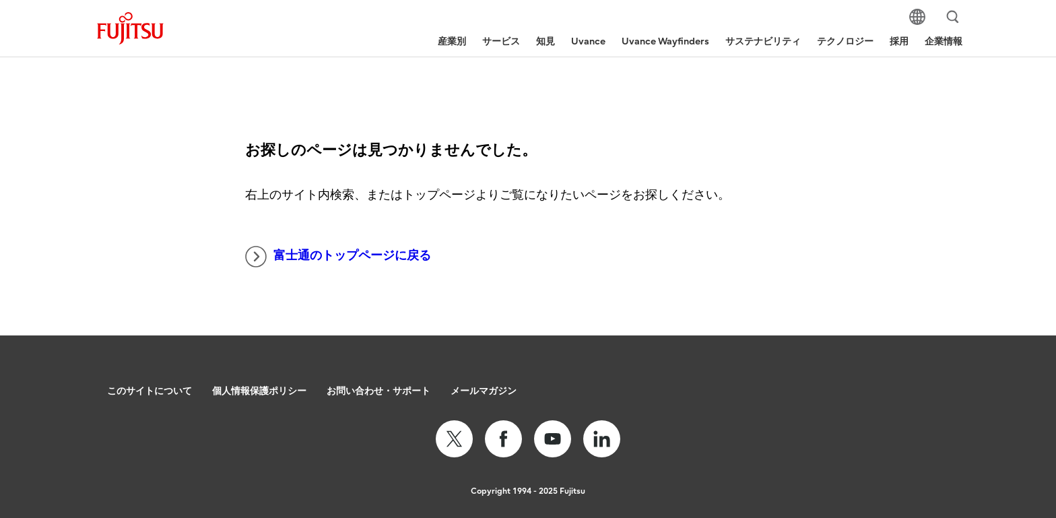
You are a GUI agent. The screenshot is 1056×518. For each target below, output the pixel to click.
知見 (545, 41)
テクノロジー (845, 41)
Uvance (588, 41)
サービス (501, 41)
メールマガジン (484, 391)
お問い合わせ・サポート (378, 391)
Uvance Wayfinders (665, 41)
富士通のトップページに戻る (338, 256)
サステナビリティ (763, 41)
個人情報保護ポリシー (259, 391)
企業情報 (943, 41)
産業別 (452, 41)
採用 (899, 41)
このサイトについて (149, 391)
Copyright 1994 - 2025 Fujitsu (528, 491)
